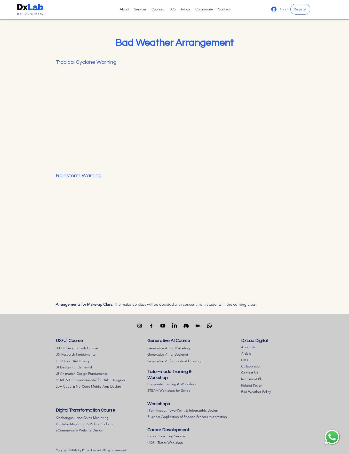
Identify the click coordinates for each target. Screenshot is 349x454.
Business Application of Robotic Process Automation (187, 416)
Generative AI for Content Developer (175, 361)
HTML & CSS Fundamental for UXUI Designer (90, 380)
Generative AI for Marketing (168, 348)
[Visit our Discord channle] (186, 326)
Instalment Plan (252, 379)
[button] (157, 9)
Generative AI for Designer (167, 354)
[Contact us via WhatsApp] (209, 326)
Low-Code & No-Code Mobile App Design (88, 386)
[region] (332, 437)
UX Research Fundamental (76, 354)
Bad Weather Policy (256, 392)
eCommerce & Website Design (79, 430)
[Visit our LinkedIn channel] (174, 326)
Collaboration (251, 366)
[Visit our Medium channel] (198, 326)
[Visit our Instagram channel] (140, 326)
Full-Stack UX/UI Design (74, 361)
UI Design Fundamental (74, 367)
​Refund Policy (251, 385)
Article (246, 353)
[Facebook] (151, 326)
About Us (248, 347)
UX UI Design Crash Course (77, 348)
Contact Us (249, 372)
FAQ (244, 360)
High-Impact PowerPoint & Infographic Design (182, 410)
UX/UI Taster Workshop (165, 442)
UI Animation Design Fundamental (82, 373)
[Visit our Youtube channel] (163, 326)
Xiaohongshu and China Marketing (82, 417)
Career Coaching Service (166, 436)
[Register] (300, 9)
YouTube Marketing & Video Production (86, 424)
